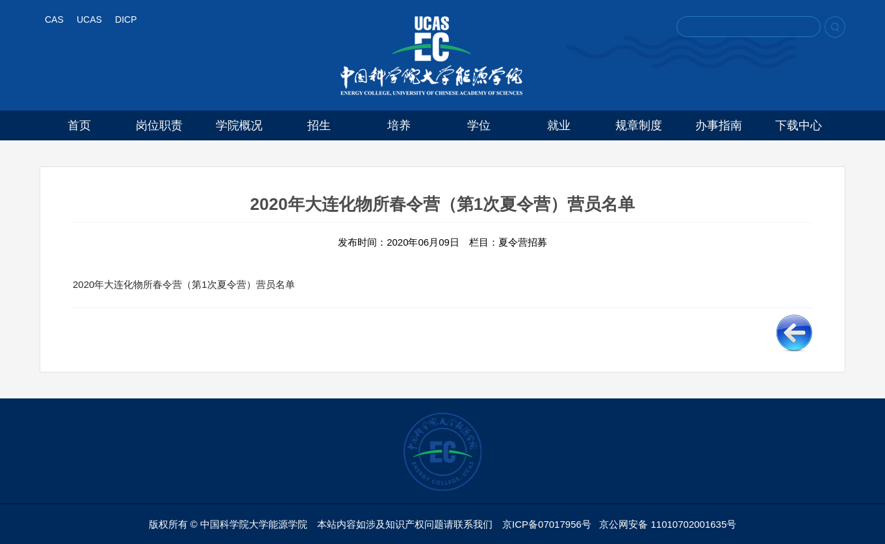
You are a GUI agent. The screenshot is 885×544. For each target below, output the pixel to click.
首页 (79, 125)
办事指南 (718, 125)
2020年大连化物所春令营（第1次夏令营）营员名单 (184, 284)
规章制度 (638, 125)
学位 (479, 125)
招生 (319, 125)
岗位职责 (159, 125)
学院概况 (239, 125)
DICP (125, 19)
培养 (399, 125)
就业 (559, 125)
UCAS (89, 19)
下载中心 (798, 125)
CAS (54, 19)
